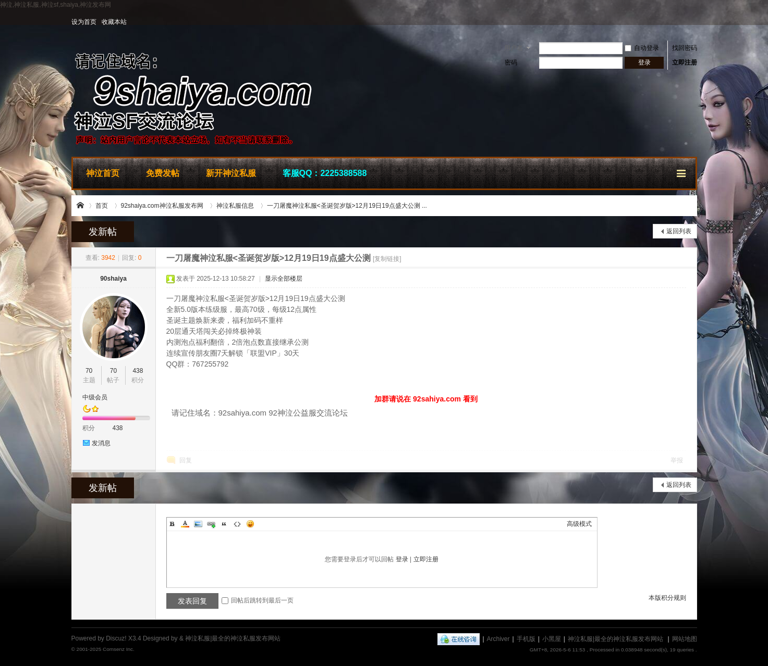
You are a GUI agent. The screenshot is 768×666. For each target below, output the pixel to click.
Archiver (498, 639)
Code (237, 524)
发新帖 (103, 232)
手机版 (526, 639)
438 (137, 370)
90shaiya (113, 278)
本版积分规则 (667, 597)
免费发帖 (162, 173)
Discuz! (116, 638)
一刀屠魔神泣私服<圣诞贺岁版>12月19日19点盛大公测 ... (347, 205)
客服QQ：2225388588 (325, 173)
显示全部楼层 (283, 278)
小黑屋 (551, 639)
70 (89, 370)
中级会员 (94, 397)
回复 (185, 460)
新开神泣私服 (231, 173)
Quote (224, 524)
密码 (511, 62)
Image (198, 524)
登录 (402, 559)
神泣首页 (102, 173)
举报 (677, 460)
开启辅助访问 (694, 22)
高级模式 (579, 523)
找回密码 (684, 48)
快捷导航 (682, 172)
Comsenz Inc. (119, 649)
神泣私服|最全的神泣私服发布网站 (81, 205)
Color (185, 524)
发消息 (101, 443)
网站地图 (684, 639)
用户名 (513, 48)
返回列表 (678, 231)
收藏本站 (114, 22)
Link (211, 524)
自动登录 (642, 48)
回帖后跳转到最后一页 (258, 600)
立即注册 (684, 62)
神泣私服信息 (235, 205)
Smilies (250, 524)
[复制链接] (387, 258)
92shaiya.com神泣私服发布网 (162, 205)
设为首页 (83, 22)
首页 (101, 205)
